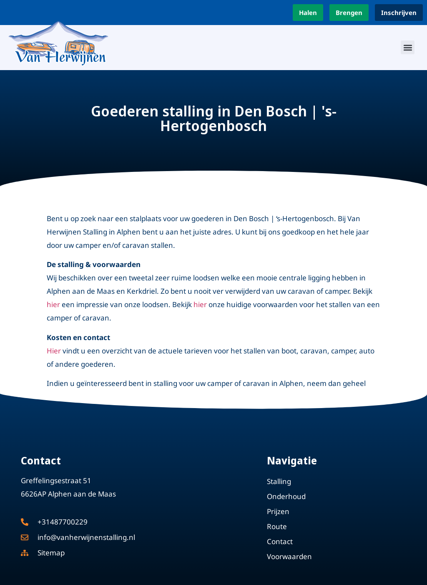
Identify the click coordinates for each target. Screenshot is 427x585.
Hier (54, 351)
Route (277, 526)
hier (53, 304)
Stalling (279, 481)
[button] (407, 47)
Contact (280, 541)
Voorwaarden (289, 556)
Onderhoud (286, 496)
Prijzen (278, 511)
